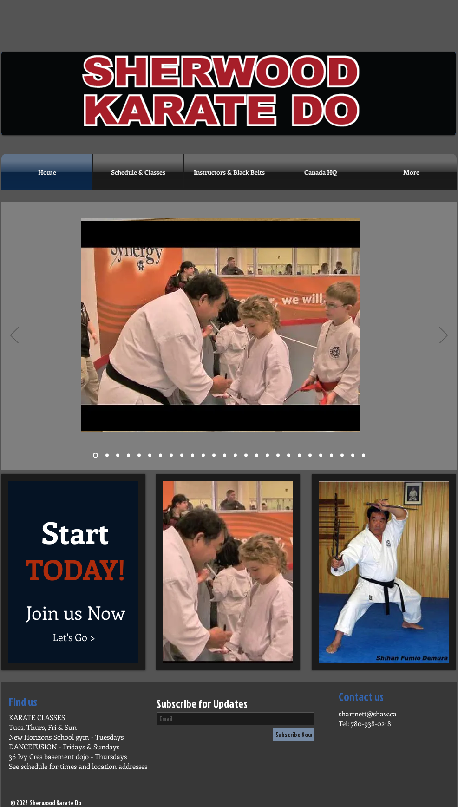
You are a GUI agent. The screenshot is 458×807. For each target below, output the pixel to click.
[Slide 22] (310, 455)
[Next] (443, 336)
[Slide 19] (288, 455)
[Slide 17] (267, 455)
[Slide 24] (331, 455)
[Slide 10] (192, 455)
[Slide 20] (299, 455)
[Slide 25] (342, 455)
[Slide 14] (235, 455)
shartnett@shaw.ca (368, 713)
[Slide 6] (149, 455)
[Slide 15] (246, 455)
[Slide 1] (95, 455)
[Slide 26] (363, 455)
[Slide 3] (117, 455)
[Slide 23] (320, 455)
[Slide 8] (171, 455)
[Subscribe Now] (293, 734)
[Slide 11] (203, 455)
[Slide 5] (139, 455)
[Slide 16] (256, 455)
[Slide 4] (128, 455)
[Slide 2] (107, 455)
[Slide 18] (278, 455)
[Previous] (14, 336)
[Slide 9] (181, 455)
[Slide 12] (214, 455)
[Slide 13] (224, 455)
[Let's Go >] (73, 637)
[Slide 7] (160, 455)
